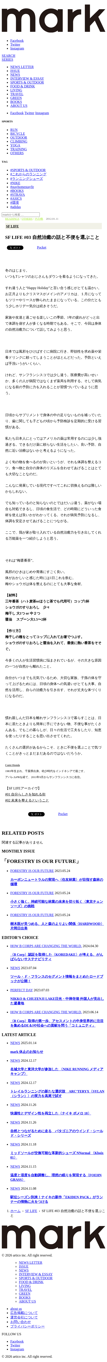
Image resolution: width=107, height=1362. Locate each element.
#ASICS (16, 198)
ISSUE (15, 71)
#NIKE (15, 183)
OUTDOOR (18, 137)
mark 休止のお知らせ (26, 1052)
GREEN (16, 98)
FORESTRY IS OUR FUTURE (32, 871)
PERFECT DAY (21, 990)
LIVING (16, 90)
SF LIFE (12, 226)
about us (16, 1309)
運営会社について (24, 1317)
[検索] (8, 56)
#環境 (14, 202)
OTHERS (17, 153)
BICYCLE (17, 133)
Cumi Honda (12, 765)
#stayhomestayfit (22, 187)
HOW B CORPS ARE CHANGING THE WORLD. (46, 946)
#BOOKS (17, 191)
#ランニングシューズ (26, 179)
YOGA (15, 145)
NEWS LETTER (22, 67)
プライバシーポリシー (27, 1326)
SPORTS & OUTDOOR (27, 82)
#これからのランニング (28, 174)
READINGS (12, 218)
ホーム (15, 1211)
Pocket (41, 247)
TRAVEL (16, 94)
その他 (39, 218)
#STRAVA (17, 194)
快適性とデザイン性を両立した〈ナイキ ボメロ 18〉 (50, 1113)
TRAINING (18, 149)
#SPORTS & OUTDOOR (28, 170)
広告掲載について (24, 1313)
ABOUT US (18, 105)
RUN (14, 130)
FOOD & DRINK (22, 86)
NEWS (15, 74)
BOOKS (16, 102)
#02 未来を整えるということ (27, 800)
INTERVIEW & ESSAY (27, 78)
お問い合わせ (20, 1322)
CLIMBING (18, 141)
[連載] (7, 59)
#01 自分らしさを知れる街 (25, 794)
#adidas (15, 207)
